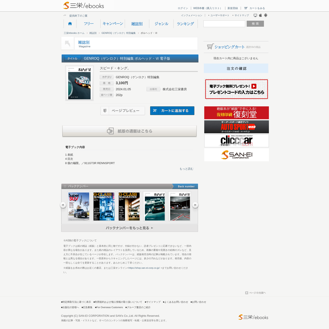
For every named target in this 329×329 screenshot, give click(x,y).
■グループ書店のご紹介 (138, 307)
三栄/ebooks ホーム (74, 33)
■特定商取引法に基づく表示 (76, 302)
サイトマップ (242, 15)
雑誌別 (137, 23)
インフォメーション (191, 15)
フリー (88, 23)
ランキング (185, 23)
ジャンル (161, 23)
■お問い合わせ (198, 302)
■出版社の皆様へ (70, 307)
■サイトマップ (153, 302)
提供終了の (75, 15)
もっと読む (186, 168)
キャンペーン (112, 23)
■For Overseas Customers (109, 307)
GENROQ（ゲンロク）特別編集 (118, 33)
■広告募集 (87, 307)
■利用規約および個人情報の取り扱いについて (118, 302)
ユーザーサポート (219, 15)
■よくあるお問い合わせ (175, 302)
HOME (70, 23)
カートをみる (257, 8)
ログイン (183, 8)
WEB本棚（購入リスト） (207, 8)
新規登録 (233, 8)
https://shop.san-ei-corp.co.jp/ (144, 268)
